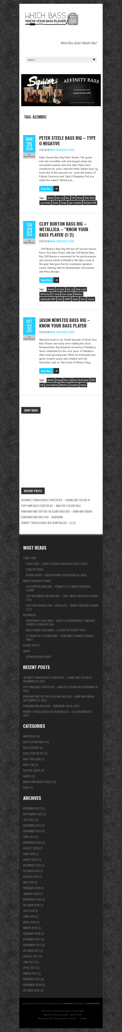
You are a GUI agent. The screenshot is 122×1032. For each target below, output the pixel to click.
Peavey (80, 197)
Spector (83, 384)
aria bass (60, 289)
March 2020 (30, 859)
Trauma (90, 299)
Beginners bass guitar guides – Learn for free (62, 1014)
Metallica (78, 294)
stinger (64, 202)
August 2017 (30, 956)
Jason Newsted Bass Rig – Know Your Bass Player (64, 323)
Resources (29, 615)
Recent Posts (31, 645)
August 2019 (30, 876)
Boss (67, 197)
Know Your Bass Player (62, 150)
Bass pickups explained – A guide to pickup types (55, 630)
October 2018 (31, 905)
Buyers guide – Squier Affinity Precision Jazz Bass (56, 575)
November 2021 (32, 831)
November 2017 (32, 945)
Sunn (83, 299)
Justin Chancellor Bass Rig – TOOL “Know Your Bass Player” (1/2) (62, 598)
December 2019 (32, 865)
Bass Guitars (31, 747)
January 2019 (31, 893)
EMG (93, 380)
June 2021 (29, 837)
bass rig (59, 197)
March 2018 (30, 928)
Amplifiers (29, 736)
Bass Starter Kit (33, 753)
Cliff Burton (45, 294)
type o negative (75, 202)
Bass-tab (28, 765)
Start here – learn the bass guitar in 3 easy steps (56, 564)
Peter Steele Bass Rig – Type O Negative (67, 140)
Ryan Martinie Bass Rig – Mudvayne (42, 517)
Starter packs (34, 569)
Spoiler (56, 202)
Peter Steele (90, 197)
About (26, 651)
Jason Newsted (51, 384)
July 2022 (29, 820)
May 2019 (28, 882)
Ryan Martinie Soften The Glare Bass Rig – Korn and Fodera (56, 511)
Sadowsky (74, 384)
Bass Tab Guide (32, 759)
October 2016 (31, 990)
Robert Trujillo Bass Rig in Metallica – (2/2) (48, 523)
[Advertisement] (61, 443)
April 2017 (29, 967)
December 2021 (32, 825)
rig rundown (45, 202)
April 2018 (29, 922)
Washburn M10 (90, 202)
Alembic (51, 197)
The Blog (83, 1018)
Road (60, 299)
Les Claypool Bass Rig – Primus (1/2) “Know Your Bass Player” (58, 588)
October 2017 (31, 950)
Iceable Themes (93, 1003)
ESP (41, 384)
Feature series (31, 770)
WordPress (68, 1003)
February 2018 (31, 933)
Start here (29, 558)
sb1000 (67, 299)
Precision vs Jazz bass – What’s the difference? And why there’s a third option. (60, 622)
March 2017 (30, 973)
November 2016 (32, 985)
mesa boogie (67, 294)
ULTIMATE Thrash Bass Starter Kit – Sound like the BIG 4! (55, 500)
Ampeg (59, 380)
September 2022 (33, 814)
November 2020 (32, 842)
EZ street (55, 294)
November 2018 (32, 899)
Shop (26, 787)
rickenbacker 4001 (48, 299)
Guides (27, 776)
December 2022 (32, 808)
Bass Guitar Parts (34, 742)
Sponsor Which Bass (38, 656)
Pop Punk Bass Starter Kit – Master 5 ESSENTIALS (51, 505)
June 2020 (29, 854)
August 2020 (31, 848)
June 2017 (28, 962)
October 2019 (31, 871)
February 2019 (31, 888)
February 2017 (31, 979)
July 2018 (28, 911)
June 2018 (29, 916)
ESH (73, 197)
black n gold (81, 289)
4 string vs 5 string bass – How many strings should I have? (60, 638)
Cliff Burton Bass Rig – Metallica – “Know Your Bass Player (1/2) (63, 229)
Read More (46, 189)
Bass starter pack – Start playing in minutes (57, 1018)
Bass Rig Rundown (81, 380)
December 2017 (32, 939)
